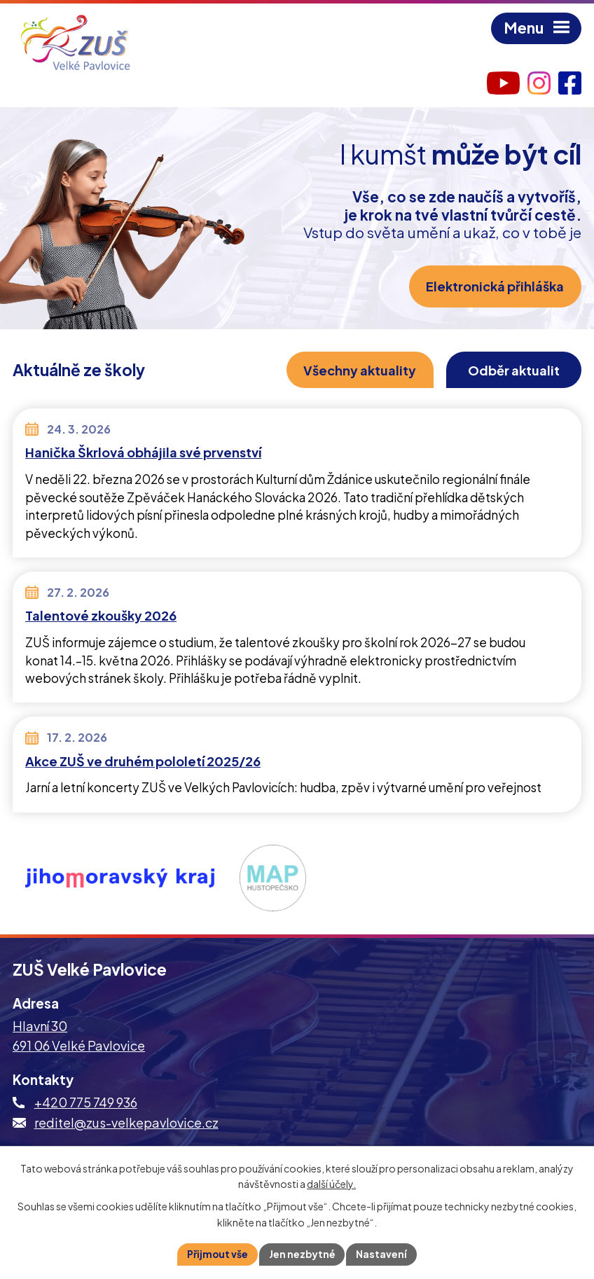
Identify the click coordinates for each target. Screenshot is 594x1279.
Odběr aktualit (513, 370)
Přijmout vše (217, 1253)
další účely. (331, 1183)
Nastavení (382, 1253)
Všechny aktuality (357, 370)
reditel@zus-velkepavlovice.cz (126, 1122)
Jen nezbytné (302, 1253)
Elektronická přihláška (495, 287)
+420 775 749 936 (85, 1103)
